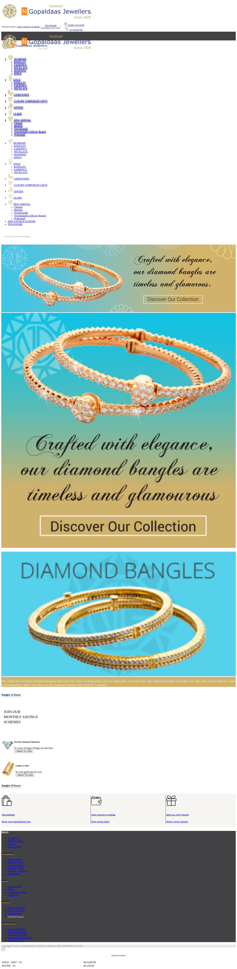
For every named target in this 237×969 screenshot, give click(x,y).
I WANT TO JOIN (24, 751)
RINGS (18, 73)
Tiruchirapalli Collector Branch (30, 131)
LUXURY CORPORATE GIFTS (27, 100)
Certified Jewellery (17, 892)
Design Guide (15, 886)
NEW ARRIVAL (19, 120)
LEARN (15, 113)
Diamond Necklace (17, 935)
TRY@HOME (51, 25)
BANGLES (20, 61)
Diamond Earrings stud (19, 937)
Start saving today (128, 813)
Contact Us (13, 895)
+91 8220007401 (76, 30)
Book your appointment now (46, 813)
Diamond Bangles (17, 929)
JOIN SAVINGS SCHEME (28, 27)
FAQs (10, 889)
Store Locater (14, 846)
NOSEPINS (20, 70)
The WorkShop (15, 841)
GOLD (14, 79)
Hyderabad (19, 134)
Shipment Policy (16, 868)
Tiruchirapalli (21, 128)
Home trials (14, 873)
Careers (11, 844)
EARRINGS (20, 64)
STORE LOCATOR (74, 25)
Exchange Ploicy (16, 865)
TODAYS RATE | (9, 27)
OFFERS (15, 107)
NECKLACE (20, 67)
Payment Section (16, 916)
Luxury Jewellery (16, 907)
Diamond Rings (16, 940)
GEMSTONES (18, 94)
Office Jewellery (16, 910)
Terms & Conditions (18, 871)
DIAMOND (17, 58)
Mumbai (18, 125)
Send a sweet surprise (200, 813)
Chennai (18, 122)
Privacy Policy (15, 859)
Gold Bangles (15, 913)
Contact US (13, 838)
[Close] (3, 949)
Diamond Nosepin (17, 932)
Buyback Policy (16, 862)
